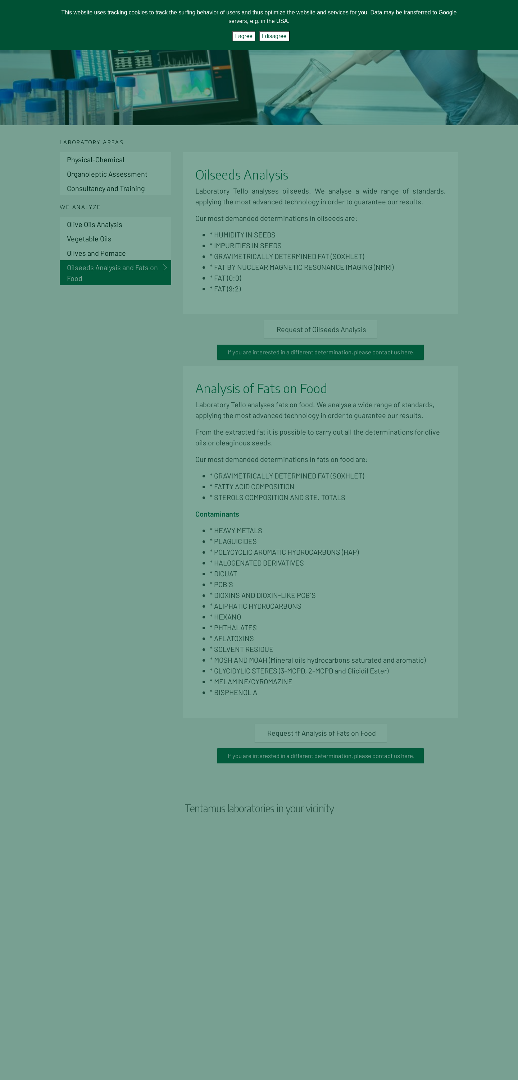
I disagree (274, 36)
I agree (244, 36)
